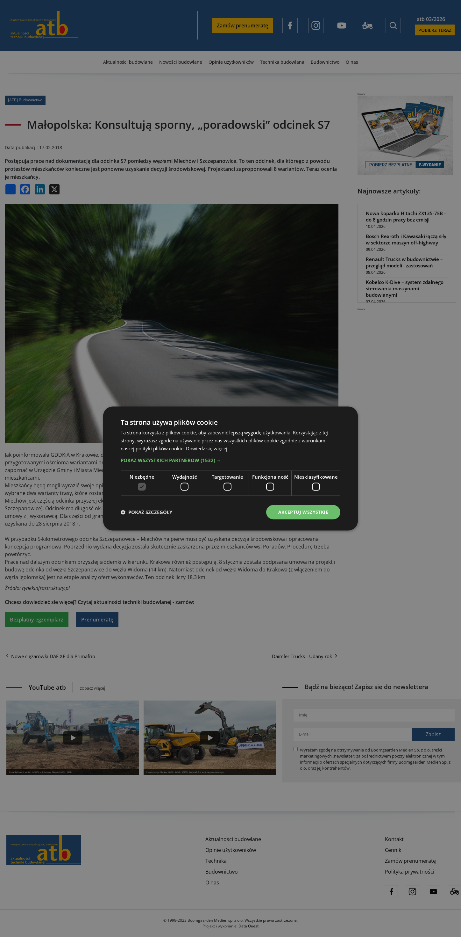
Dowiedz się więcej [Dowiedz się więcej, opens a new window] (206, 448)
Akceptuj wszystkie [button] (303, 512)
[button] (230, 460)
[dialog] (230, 468)
